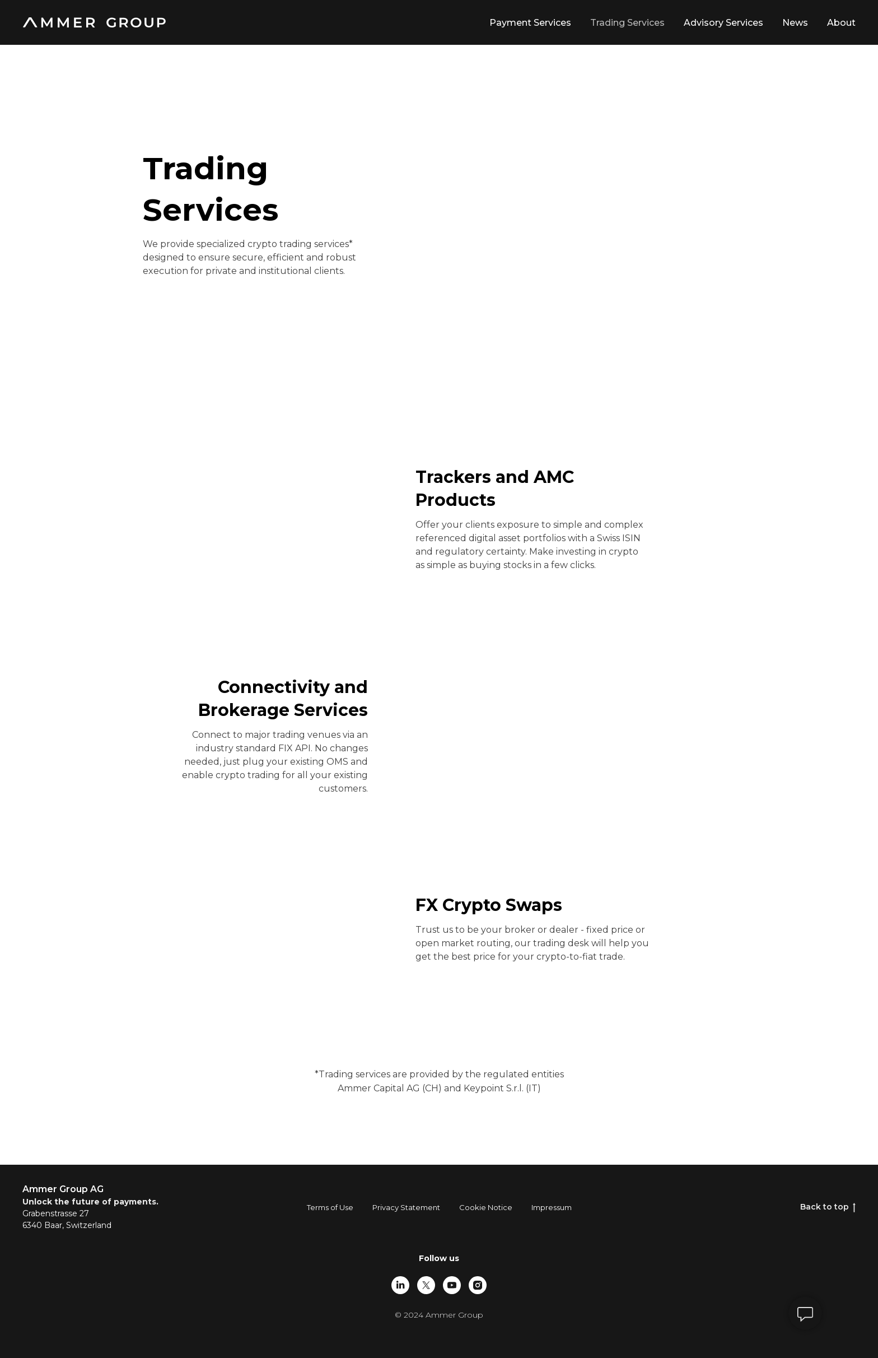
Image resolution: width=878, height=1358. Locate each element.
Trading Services (627, 22)
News (795, 22)
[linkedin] (400, 1285)
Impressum (551, 1207)
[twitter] (426, 1285)
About (841, 22)
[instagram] (478, 1285)
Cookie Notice (485, 1207)
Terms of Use (330, 1207)
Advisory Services (723, 22)
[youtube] (452, 1285)
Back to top (828, 1207)
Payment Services (530, 22)
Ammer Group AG (63, 1189)
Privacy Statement (406, 1207)
